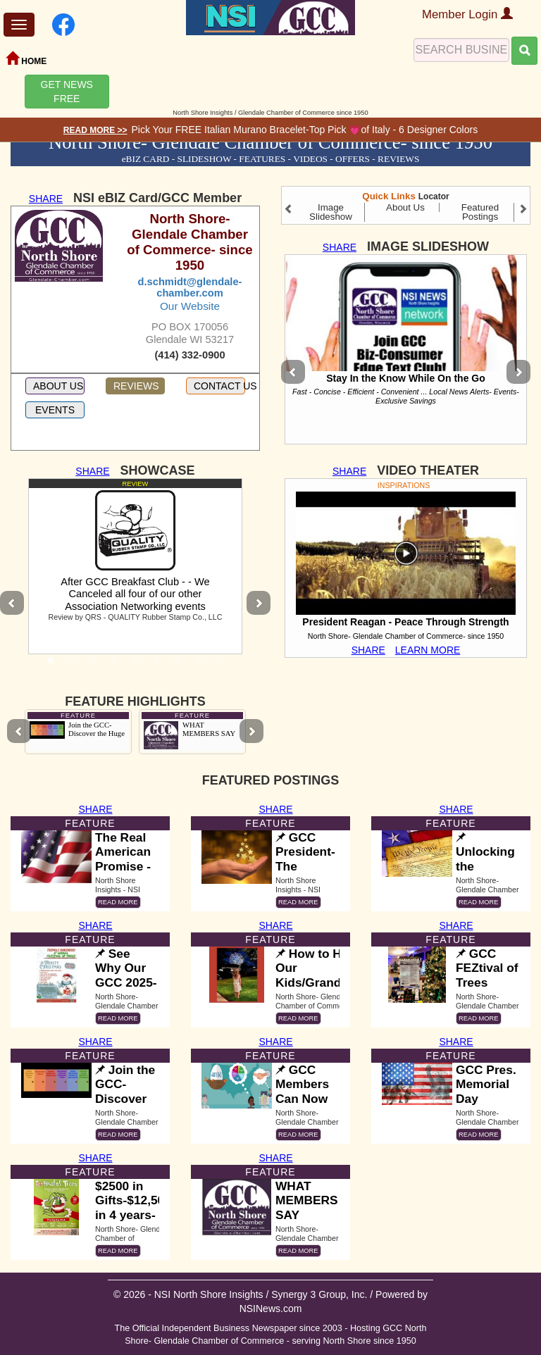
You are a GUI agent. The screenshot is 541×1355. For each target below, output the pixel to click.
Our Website (190, 306)
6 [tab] (156, 665)
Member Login (467, 14)
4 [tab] (114, 665)
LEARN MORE (428, 650)
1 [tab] (51, 665)
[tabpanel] (135, 566)
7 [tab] (177, 665)
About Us (405, 207)
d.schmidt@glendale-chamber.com (190, 287)
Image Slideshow (330, 212)
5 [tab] (135, 665)
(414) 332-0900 (189, 355)
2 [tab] (72, 665)
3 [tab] (93, 665)
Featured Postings (480, 212)
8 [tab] (199, 665)
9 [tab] (220, 665)
